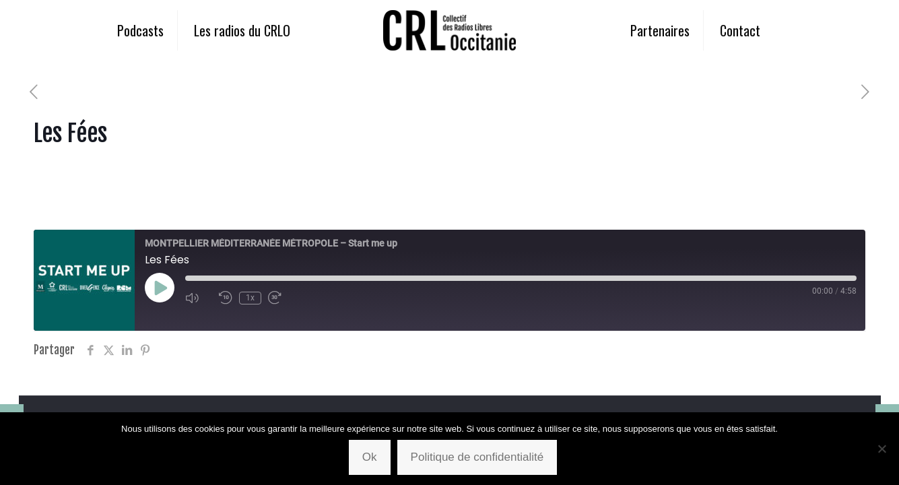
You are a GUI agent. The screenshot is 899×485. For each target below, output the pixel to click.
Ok (369, 457)
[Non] (882, 448)
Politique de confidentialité (477, 457)
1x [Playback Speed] (250, 297)
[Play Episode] (159, 287)
